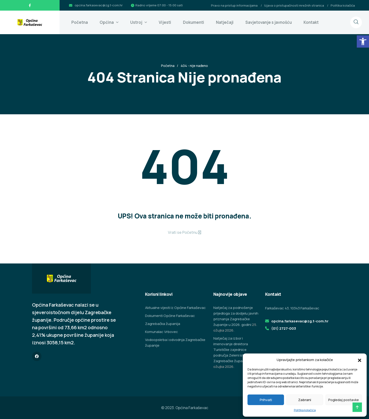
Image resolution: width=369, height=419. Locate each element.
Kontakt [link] (311, 22)
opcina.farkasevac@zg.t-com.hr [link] (99, 5)
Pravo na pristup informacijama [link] (234, 5)
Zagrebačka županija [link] (162, 323)
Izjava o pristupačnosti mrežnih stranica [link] (294, 5)
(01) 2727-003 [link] (283, 328)
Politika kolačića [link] (305, 410)
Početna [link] (79, 22)
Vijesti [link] (165, 22)
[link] (363, 41)
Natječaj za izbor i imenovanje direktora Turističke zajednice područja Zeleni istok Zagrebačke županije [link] (230, 349)
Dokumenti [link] (193, 22)
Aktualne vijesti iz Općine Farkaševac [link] (175, 307)
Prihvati (266, 399)
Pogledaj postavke (343, 399)
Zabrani (304, 399)
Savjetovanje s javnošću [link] (268, 22)
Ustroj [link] (136, 22)
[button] (359, 359)
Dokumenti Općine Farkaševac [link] (170, 315)
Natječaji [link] (225, 22)
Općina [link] (107, 22)
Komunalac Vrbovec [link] (161, 331)
